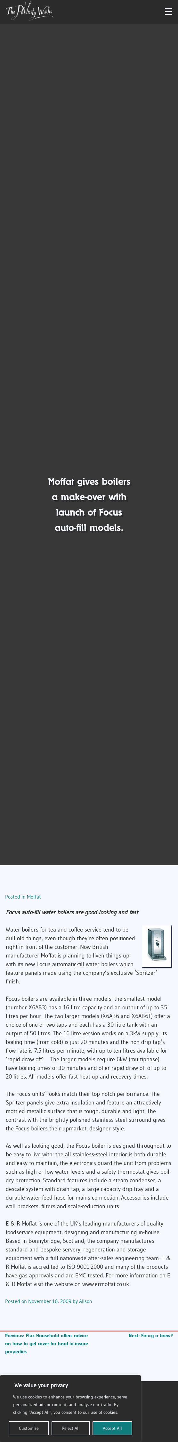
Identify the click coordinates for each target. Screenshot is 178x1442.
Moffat (34, 896)
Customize (29, 1428)
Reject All (71, 1428)
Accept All (112, 1428)
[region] (70, 1408)
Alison (85, 1301)
